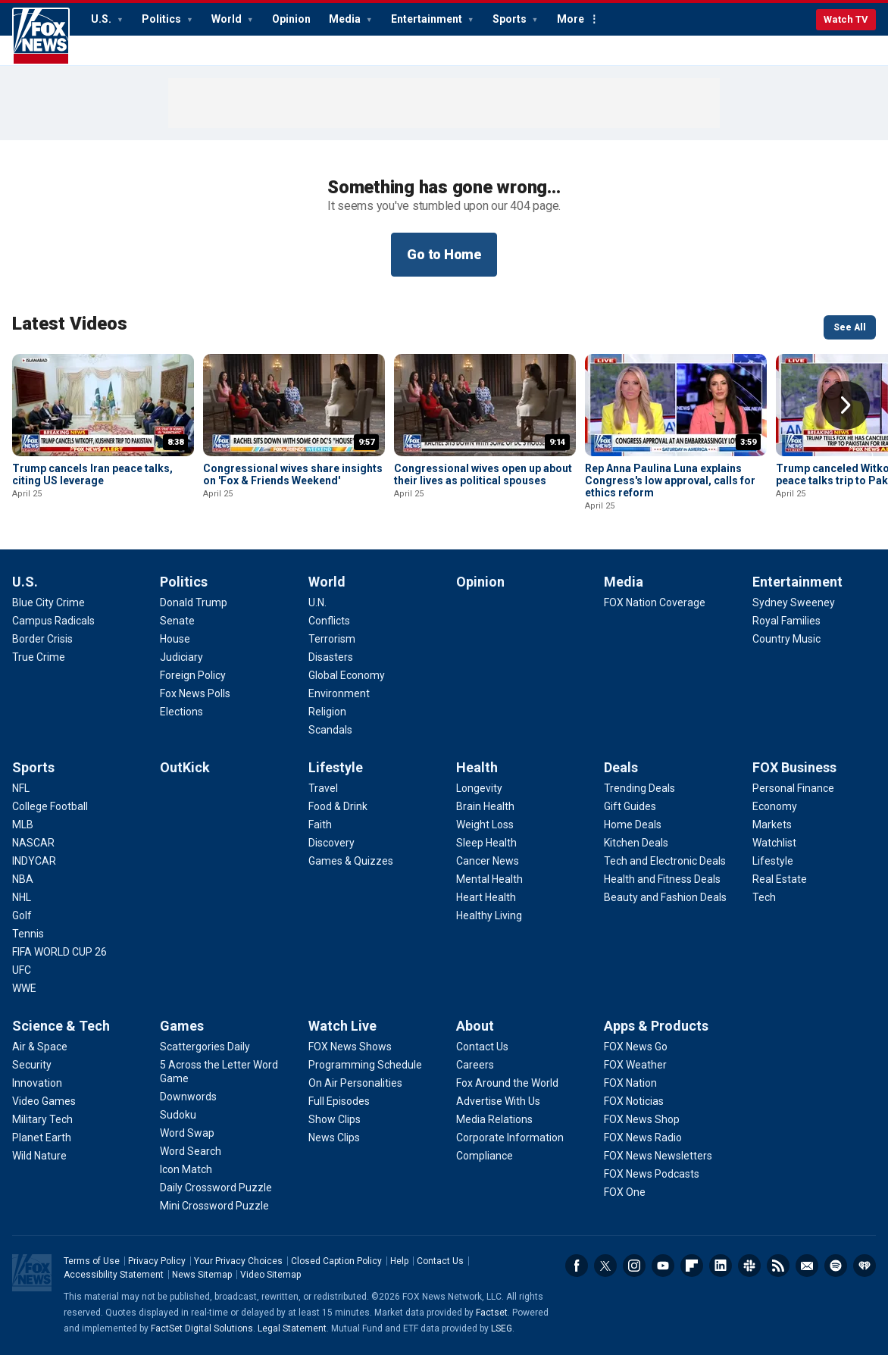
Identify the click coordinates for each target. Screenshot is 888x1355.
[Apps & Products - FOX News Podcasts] (651, 1174)
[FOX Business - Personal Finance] (793, 788)
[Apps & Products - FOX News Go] (636, 1047)
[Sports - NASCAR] (33, 843)
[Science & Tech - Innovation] (37, 1083)
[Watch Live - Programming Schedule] (365, 1065)
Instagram (634, 1265)
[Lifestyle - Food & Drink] (337, 806)
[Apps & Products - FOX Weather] (635, 1065)
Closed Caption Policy (336, 1261)
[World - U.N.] (317, 602)
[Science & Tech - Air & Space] (39, 1047)
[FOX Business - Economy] (774, 806)
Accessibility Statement (114, 1274)
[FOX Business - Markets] (772, 824)
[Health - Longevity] (479, 788)
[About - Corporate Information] (510, 1137)
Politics (162, 19)
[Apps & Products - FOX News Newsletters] (658, 1156)
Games (182, 1026)
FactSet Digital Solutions (202, 1328)
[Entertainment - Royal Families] (786, 621)
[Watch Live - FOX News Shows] (350, 1047)
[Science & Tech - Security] (32, 1065)
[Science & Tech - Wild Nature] (39, 1156)
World (227, 19)
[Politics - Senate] (177, 621)
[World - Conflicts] (329, 621)
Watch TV (846, 19)
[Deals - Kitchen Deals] (636, 843)
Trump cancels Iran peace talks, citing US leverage (92, 474)
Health (477, 767)
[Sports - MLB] (22, 824)
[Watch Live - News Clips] (334, 1137)
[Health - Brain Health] (485, 806)
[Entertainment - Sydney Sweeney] (793, 602)
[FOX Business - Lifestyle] (772, 861)
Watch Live (342, 1026)
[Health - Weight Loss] (485, 824)
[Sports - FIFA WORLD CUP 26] (59, 952)
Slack (749, 1265)
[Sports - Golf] (22, 915)
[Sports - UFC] (21, 970)
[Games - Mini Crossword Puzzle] (214, 1206)
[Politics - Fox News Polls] (195, 693)
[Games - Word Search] (190, 1151)
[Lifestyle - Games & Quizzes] (350, 861)
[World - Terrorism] (331, 639)
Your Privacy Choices (238, 1261)
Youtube (663, 1265)
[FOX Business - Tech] (764, 897)
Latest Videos (69, 323)
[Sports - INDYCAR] (34, 861)
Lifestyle (335, 767)
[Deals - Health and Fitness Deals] (662, 879)
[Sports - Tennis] (28, 934)
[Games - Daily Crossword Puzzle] (216, 1187)
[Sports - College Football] (50, 806)
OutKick (185, 767)
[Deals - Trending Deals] (639, 788)
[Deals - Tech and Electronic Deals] (665, 861)
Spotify (835, 1265)
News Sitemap (202, 1274)
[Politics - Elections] (181, 712)
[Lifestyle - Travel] (323, 788)
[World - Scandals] (330, 730)
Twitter (605, 1265)
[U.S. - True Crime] (38, 657)
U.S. (102, 19)
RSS (778, 1265)
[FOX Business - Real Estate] (779, 879)
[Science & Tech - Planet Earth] (41, 1137)
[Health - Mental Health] (489, 879)
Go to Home (444, 254)
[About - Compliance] (484, 1156)
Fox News (41, 36)
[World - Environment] (339, 693)
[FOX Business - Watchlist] (774, 843)
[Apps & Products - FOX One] (625, 1192)
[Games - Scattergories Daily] (205, 1047)
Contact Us (440, 1261)
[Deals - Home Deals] (632, 824)
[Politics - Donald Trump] (193, 602)
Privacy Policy (157, 1261)
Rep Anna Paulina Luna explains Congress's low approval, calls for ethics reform (670, 480)
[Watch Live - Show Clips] (334, 1119)
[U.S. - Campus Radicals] (53, 621)
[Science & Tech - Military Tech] (42, 1119)
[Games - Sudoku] (178, 1115)
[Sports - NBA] (22, 879)
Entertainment (427, 19)
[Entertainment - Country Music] (786, 639)
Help (399, 1261)
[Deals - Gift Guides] (630, 806)
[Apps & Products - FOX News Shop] (642, 1119)
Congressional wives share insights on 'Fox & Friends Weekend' (293, 474)
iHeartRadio (864, 1265)
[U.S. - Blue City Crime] (48, 602)
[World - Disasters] (330, 657)
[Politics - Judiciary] (181, 657)
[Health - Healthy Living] (489, 915)
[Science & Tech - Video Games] (44, 1101)
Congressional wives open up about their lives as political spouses (483, 474)
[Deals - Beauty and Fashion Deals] (665, 897)
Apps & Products (656, 1026)
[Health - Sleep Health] (486, 843)
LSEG (501, 1328)
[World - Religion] (327, 712)
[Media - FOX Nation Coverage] (654, 602)
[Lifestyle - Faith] (320, 824)
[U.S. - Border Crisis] (42, 639)
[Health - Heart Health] (486, 897)
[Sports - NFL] (21, 788)
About (475, 1026)
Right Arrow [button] (845, 405)
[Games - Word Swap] (187, 1133)
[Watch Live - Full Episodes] (339, 1101)
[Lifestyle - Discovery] (331, 843)
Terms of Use (92, 1261)
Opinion (291, 19)
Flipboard (691, 1265)
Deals (621, 767)
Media (346, 19)
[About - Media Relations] (494, 1119)
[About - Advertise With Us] (498, 1101)
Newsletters (807, 1265)
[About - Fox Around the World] (507, 1083)
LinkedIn (720, 1265)
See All (849, 327)
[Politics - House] (175, 639)
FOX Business (794, 767)
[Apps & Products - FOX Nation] (630, 1083)
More (570, 19)
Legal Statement (292, 1328)
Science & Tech (61, 1026)
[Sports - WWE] (24, 988)
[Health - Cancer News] (487, 861)
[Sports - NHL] (21, 897)
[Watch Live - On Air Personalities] (355, 1083)
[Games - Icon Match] (186, 1169)
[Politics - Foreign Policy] (193, 675)
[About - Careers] (475, 1065)
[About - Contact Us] (482, 1047)
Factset (492, 1312)
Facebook (576, 1265)
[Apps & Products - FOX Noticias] (634, 1101)
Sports (510, 19)
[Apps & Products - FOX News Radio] (643, 1137)
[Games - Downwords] (188, 1097)
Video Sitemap (270, 1274)
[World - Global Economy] (346, 675)
